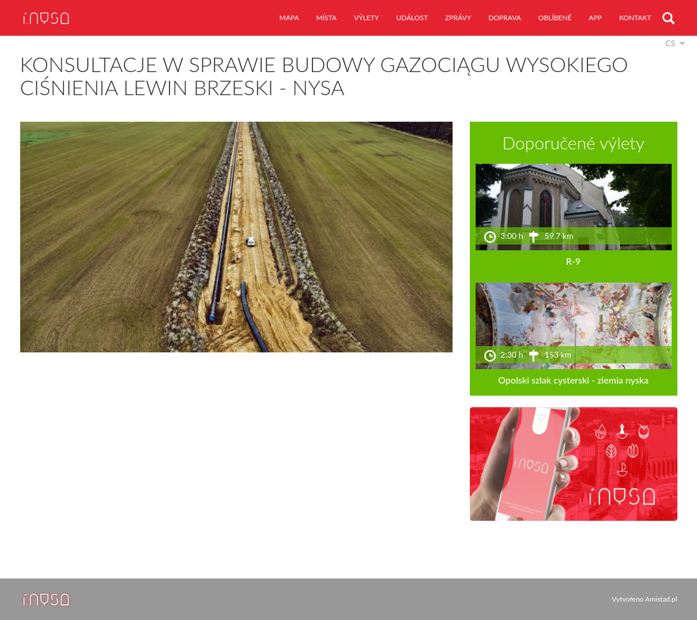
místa (327, 17)
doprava (504, 17)
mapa (289, 17)
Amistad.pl (661, 599)
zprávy (458, 17)
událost (412, 17)
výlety (366, 17)
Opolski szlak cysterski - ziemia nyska (573, 379)
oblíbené (555, 17)
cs (670, 43)
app (595, 17)
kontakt (635, 17)
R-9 (573, 260)
